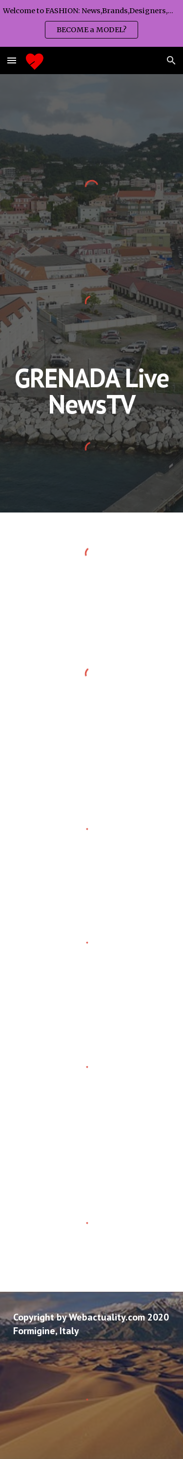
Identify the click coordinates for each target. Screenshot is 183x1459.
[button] (11, 60)
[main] (91, 391)
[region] (91, 23)
